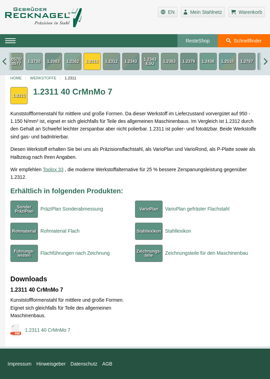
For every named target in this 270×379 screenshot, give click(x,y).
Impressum (19, 364)
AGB (107, 364)
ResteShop (198, 40)
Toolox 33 (53, 169)
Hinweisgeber (51, 364)
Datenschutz (83, 364)
